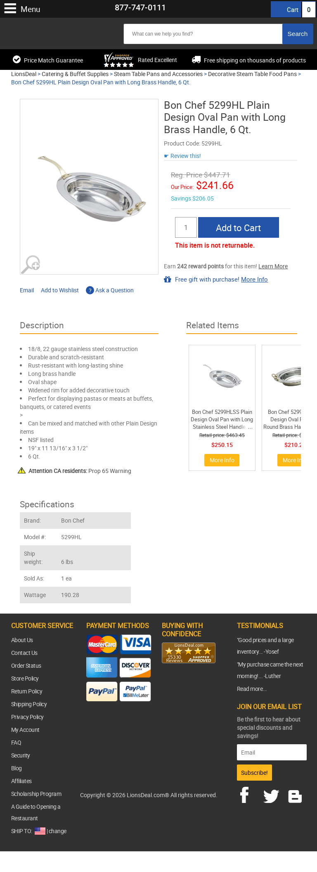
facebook (250, 794)
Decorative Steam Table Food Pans (252, 74)
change (57, 831)
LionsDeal (23, 74)
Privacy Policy (27, 717)
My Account (25, 729)
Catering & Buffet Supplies (75, 74)
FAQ (16, 742)
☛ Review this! (182, 156)
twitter (273, 794)
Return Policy (27, 691)
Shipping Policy (29, 704)
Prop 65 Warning (79, 471)
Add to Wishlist (60, 290)
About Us (22, 640)
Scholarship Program (36, 794)
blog (295, 794)
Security (20, 755)
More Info (254, 279)
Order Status (26, 665)
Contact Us (24, 653)
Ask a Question (110, 290)
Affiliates (21, 781)
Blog (16, 768)
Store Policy (25, 678)
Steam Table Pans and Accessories (158, 74)
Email (27, 290)
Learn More (273, 266)
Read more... (252, 689)
